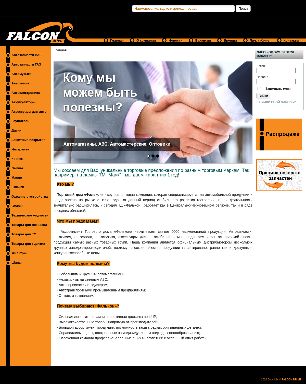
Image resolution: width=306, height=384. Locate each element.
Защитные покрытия (28, 140)
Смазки (17, 206)
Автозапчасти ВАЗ (26, 55)
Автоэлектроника (25, 93)
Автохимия (20, 83)
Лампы (17, 168)
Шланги (17, 187)
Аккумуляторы (23, 102)
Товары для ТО (23, 234)
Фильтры (19, 253)
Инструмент (21, 149)
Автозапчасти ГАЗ (26, 64)
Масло (16, 178)
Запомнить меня (278, 89)
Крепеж (17, 159)
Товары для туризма (28, 244)
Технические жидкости (29, 215)
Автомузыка (21, 74)
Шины (16, 262)
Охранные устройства (29, 196)
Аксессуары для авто (28, 111)
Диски (16, 130)
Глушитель (20, 121)
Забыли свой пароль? (276, 102)
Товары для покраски (29, 225)
